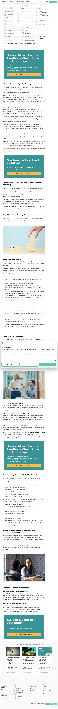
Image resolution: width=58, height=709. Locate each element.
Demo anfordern (53, 1)
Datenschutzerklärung (17, 703)
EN (40, 1)
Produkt (12, 1)
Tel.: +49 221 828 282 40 (47, 690)
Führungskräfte (11, 339)
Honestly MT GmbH (41, 703)
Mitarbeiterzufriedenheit (19, 692)
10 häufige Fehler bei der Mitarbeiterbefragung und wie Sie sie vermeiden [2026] (30, 660)
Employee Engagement (18, 696)
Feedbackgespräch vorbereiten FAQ (13, 30)
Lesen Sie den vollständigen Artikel (11, 671)
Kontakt (44, 686)
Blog (15, 686)
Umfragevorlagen (17, 688)
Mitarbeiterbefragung (18, 690)
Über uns (32, 690)
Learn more (51, 360)
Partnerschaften (33, 686)
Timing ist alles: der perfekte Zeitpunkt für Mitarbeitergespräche (20, 28)
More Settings (10, 364)
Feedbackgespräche (22, 95)
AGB (4, 703)
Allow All (47, 364)
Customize (29, 364)
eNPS (15, 694)
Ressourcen (27, 1)
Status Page (16, 698)
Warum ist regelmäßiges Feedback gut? (13, 21)
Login (47, 1)
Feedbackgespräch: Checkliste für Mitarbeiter (15, 26)
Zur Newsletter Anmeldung (24, 634)
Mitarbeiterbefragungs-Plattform (5, 687)
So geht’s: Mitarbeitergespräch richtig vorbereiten (16, 24)
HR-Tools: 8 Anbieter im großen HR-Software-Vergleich (42, 660)
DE (43, 1)
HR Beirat (32, 688)
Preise (22, 1)
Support (44, 688)
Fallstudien (18, 1)
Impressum (9, 703)
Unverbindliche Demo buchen (24, 74)
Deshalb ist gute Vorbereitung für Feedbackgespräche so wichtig (19, 23)
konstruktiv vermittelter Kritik (10, 111)
